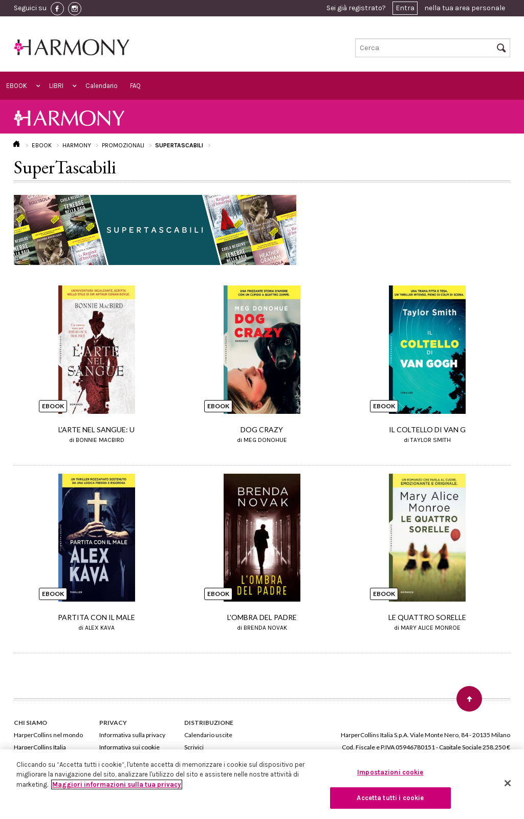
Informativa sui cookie (129, 747)
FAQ (135, 86)
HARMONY (76, 145)
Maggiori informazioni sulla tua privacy (116, 784)
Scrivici (194, 747)
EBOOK (16, 86)
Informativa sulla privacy (132, 735)
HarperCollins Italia (40, 747)
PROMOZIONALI (123, 145)
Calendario (101, 86)
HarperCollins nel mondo (48, 735)
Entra (405, 8)
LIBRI (56, 86)
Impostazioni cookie (390, 772)
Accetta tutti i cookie (390, 798)
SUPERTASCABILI (179, 145)
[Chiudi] (507, 783)
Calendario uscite (208, 735)
